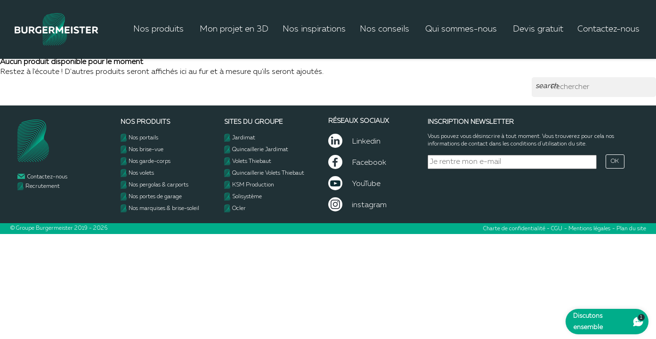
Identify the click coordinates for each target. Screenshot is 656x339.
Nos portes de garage (155, 197)
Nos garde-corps (149, 161)
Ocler (239, 208)
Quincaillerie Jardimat (260, 150)
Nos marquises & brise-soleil (164, 208)
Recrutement (42, 186)
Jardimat (243, 138)
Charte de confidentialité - (517, 229)
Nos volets (141, 173)
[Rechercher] (594, 87)
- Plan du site (629, 229)
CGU (556, 229)
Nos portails (143, 138)
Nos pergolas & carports (158, 185)
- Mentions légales (587, 229)
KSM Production (253, 185)
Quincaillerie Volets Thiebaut (268, 173)
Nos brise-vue (146, 150)
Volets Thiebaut (251, 161)
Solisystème (247, 197)
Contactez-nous (47, 177)
